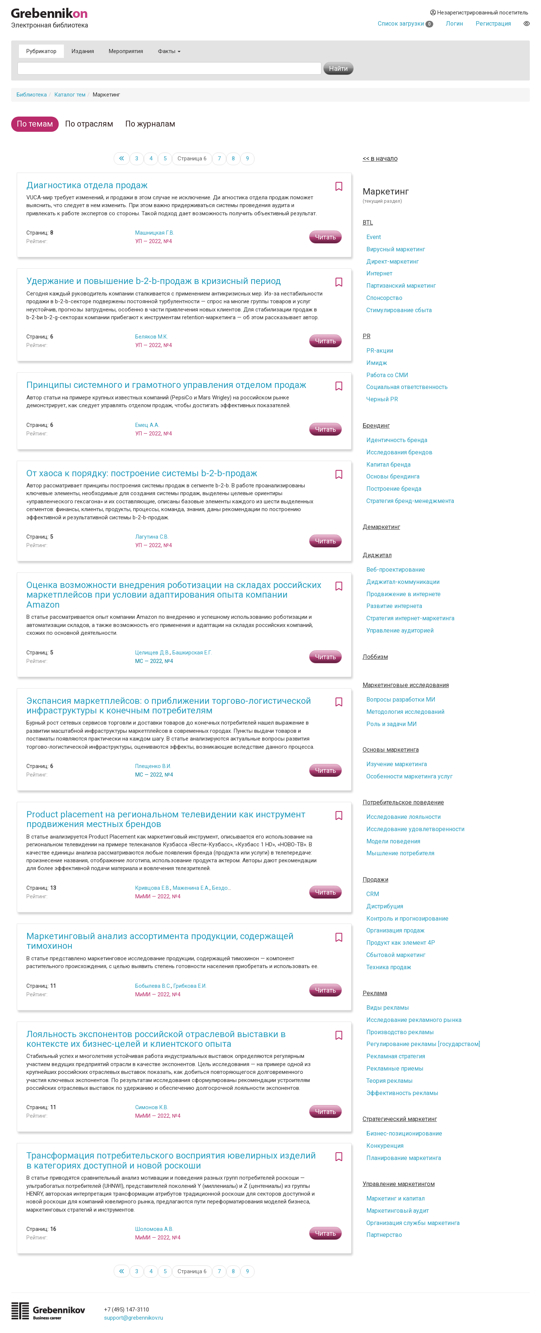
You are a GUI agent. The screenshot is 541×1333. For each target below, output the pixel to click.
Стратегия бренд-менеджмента (410, 500)
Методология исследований (405, 711)
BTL (368, 223)
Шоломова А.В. (154, 1229)
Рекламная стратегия (395, 1056)
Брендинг (376, 426)
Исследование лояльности (403, 816)
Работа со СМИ (387, 375)
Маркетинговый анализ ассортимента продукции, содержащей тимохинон (160, 941)
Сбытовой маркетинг (395, 954)
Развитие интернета (394, 606)
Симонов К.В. (151, 1107)
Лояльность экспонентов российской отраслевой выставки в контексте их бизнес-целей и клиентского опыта (156, 1039)
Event (373, 237)
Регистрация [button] (493, 23)
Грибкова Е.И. (190, 986)
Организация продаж (395, 930)
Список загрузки (405, 23)
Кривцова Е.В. (152, 888)
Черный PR (382, 399)
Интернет (379, 273)
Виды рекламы (387, 1007)
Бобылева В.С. (153, 986)
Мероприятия (126, 51)
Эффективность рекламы (402, 1093)
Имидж (376, 362)
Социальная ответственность (407, 387)
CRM (372, 894)
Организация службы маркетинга (413, 1222)
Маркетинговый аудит (397, 1210)
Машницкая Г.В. (154, 233)
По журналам (150, 123)
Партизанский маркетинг (401, 285)
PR (366, 336)
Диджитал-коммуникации (403, 581)
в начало (383, 158)
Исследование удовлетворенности (415, 829)
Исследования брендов (399, 452)
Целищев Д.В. (152, 653)
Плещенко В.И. (153, 766)
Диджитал (377, 555)
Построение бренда (393, 488)
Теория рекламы (389, 1080)
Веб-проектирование (395, 569)
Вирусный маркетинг (395, 249)
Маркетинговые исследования (406, 685)
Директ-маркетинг (392, 261)
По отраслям (89, 123)
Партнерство (384, 1234)
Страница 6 (192, 158)
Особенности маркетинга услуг (409, 776)
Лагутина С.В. (152, 537)
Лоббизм (375, 657)
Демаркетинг (381, 527)
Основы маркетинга (391, 750)
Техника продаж (388, 967)
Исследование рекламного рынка (413, 1019)
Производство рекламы (400, 1032)
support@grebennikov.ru (133, 1317)
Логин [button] (454, 23)
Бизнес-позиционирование (404, 1133)
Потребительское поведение (403, 803)
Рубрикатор (41, 51)
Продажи (375, 880)
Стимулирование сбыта (399, 310)
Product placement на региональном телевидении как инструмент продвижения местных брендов (165, 819)
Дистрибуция (384, 906)
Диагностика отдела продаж (87, 185)
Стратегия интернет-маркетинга (410, 618)
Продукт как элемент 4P (400, 942)
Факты (169, 51)
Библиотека (32, 94)
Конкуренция (385, 1145)
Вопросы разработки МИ (400, 699)
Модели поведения (393, 841)
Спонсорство (384, 297)
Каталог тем (69, 94)
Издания (82, 51)
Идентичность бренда (396, 440)
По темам (35, 123)
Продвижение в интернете (403, 594)
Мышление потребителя (400, 853)
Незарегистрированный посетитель (479, 12)
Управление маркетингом (399, 1184)
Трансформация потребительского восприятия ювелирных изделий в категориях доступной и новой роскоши (171, 1160)
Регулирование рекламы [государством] (423, 1044)
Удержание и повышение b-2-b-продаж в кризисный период (153, 281)
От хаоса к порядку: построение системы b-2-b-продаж (141, 473)
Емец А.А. (147, 425)
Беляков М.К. (151, 337)
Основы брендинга (392, 476)
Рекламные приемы (395, 1068)
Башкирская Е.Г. (192, 653)
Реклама (375, 993)
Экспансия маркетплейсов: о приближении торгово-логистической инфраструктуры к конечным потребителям (168, 706)
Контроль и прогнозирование (407, 918)
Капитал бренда (388, 464)
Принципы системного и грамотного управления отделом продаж (166, 385)
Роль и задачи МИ (391, 724)
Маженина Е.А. (191, 888)
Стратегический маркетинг (400, 1119)
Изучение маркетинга (396, 764)
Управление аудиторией (400, 630)
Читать (325, 237)
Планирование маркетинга (403, 1158)
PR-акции (379, 350)
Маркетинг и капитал (395, 1198)
